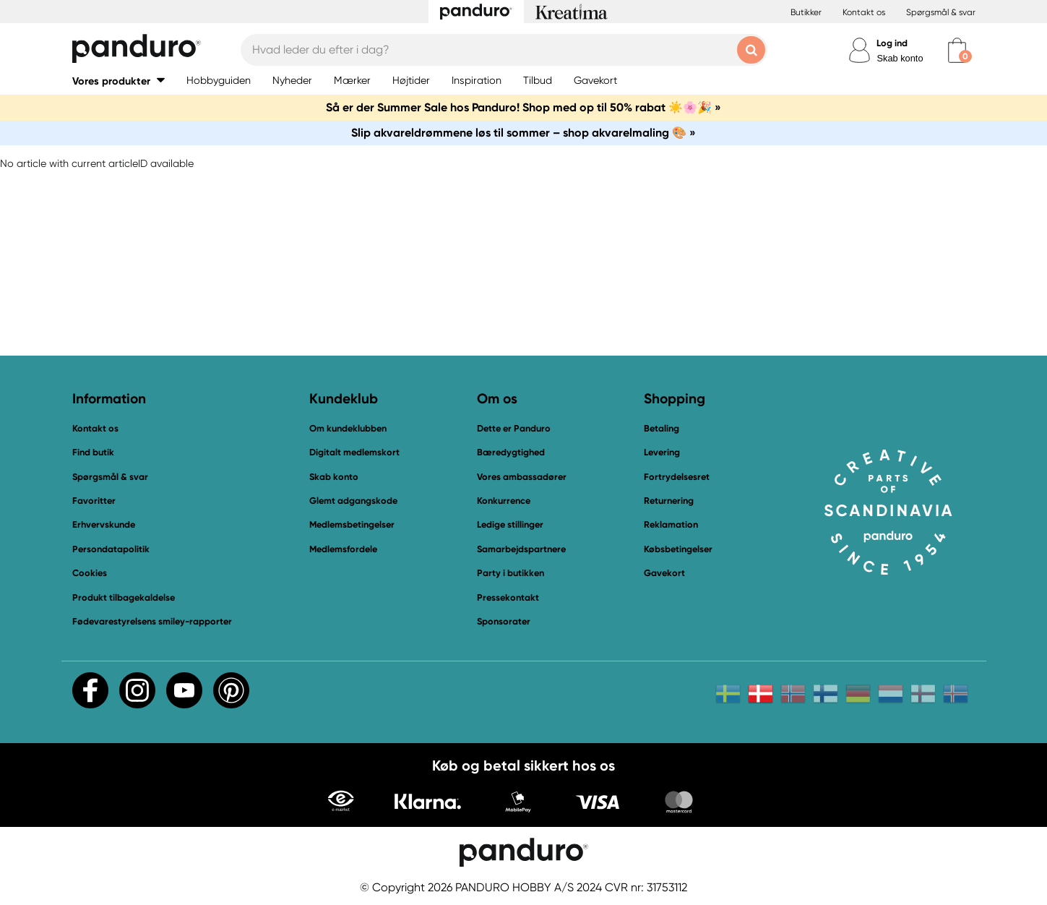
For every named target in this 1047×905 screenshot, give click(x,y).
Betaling (661, 428)
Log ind (892, 43)
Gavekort (664, 572)
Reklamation (671, 524)
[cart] (957, 50)
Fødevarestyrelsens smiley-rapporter (152, 621)
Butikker (806, 12)
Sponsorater (503, 621)
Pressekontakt (508, 597)
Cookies (89, 573)
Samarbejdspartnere (521, 549)
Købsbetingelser (678, 549)
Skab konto (899, 58)
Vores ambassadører (521, 476)
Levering (662, 452)
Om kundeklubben (348, 428)
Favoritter (94, 500)
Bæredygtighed (511, 452)
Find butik (93, 452)
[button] (118, 81)
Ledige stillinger (510, 524)
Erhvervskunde (103, 524)
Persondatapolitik (111, 549)
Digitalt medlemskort (354, 452)
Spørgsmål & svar (940, 12)
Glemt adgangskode (353, 500)
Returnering (669, 500)
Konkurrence (503, 500)
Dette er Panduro (514, 428)
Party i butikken (510, 572)
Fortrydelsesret (677, 476)
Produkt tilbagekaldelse (123, 597)
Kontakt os (864, 12)
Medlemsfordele (343, 549)
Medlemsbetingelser (352, 524)
